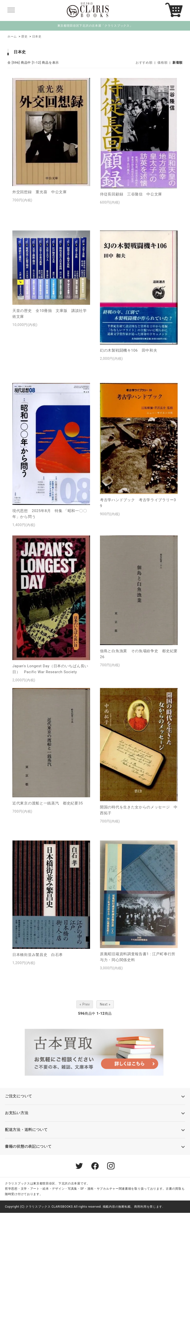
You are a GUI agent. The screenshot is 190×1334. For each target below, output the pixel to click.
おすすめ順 (144, 62)
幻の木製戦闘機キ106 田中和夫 (128, 350)
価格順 (162, 62)
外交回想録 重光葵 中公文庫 (39, 192)
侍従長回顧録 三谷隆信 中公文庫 (131, 194)
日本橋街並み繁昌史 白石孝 (37, 955)
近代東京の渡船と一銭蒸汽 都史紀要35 (47, 803)
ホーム (12, 36)
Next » (105, 1004)
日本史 (37, 36)
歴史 (24, 36)
